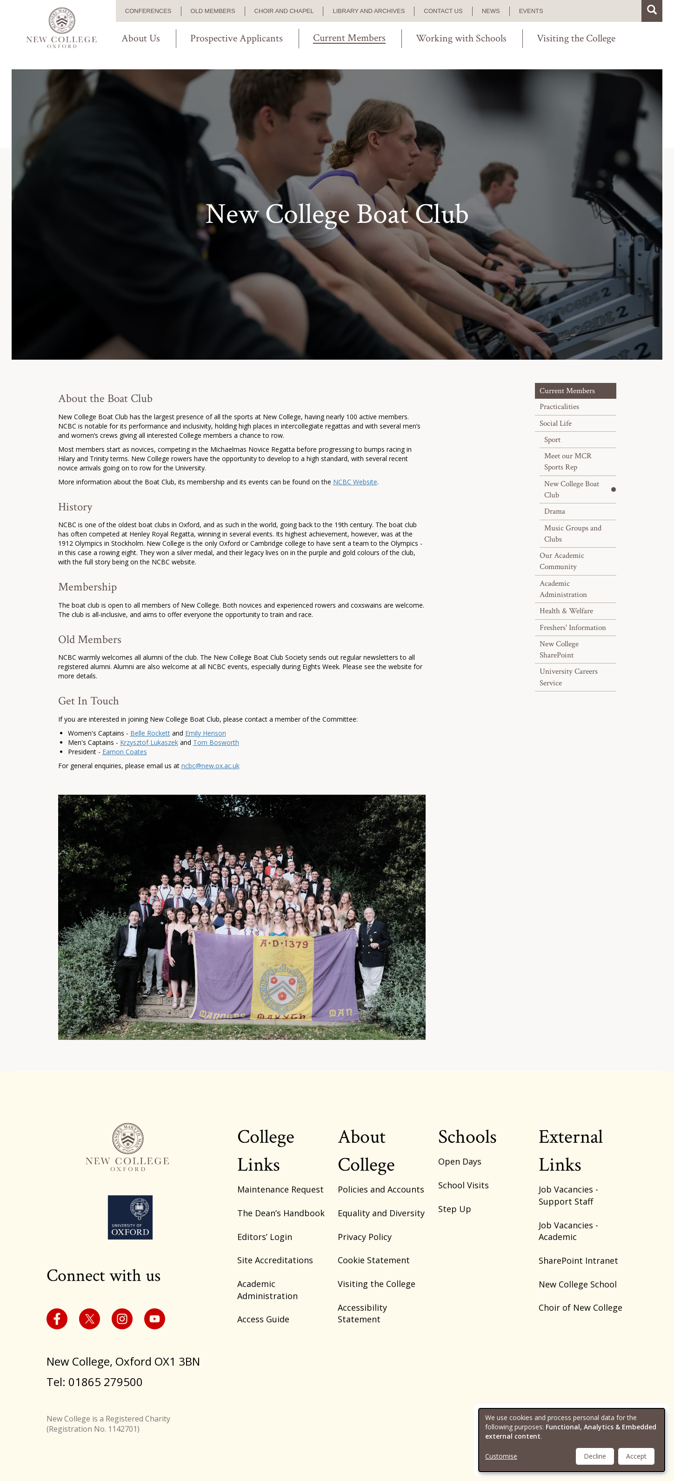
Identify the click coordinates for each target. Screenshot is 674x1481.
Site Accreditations (275, 1260)
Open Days (459, 1161)
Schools (467, 1137)
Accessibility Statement (362, 1313)
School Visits (463, 1185)
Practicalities (559, 407)
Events (531, 10)
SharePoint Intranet (578, 1260)
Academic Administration (563, 589)
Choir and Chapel (284, 10)
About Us (140, 38)
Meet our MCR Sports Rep (568, 461)
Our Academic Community (562, 561)
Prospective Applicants (236, 38)
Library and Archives (369, 10)
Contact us (443, 10)
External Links (571, 1151)
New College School (578, 1284)
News (491, 10)
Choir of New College (580, 1307)
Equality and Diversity (381, 1213)
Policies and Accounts (381, 1189)
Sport (552, 440)
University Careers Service (569, 677)
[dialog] (572, 1440)
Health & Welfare (566, 611)
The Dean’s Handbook (281, 1213)
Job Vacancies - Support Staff (568, 1195)
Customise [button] (501, 1456)
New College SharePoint (559, 649)
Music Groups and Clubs (572, 533)
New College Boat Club (571, 489)
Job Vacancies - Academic (568, 1231)
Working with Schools (461, 38)
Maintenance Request (280, 1189)
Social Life (556, 423)
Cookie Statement (374, 1260)
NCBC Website (355, 481)
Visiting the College (576, 38)
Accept (636, 1456)
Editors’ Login (264, 1236)
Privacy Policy (365, 1236)
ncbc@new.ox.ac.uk (210, 765)
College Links (265, 1151)
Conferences (148, 10)
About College (366, 1151)
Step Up (454, 1208)
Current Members (349, 39)
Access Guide (263, 1319)
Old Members (213, 10)
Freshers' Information (573, 628)
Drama (554, 511)
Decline (595, 1456)
